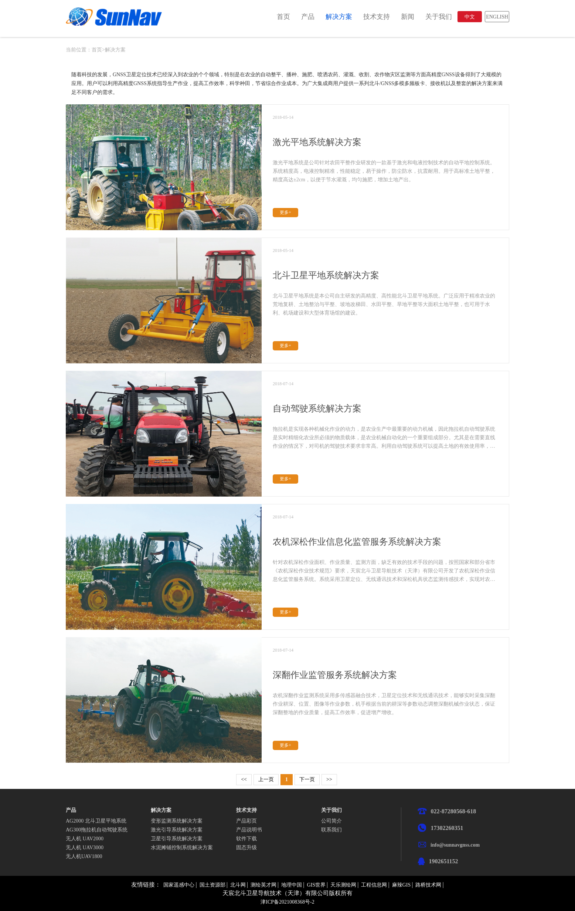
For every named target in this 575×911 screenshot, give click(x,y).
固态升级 (246, 847)
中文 (470, 17)
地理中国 (291, 885)
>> (329, 779)
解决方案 (339, 16)
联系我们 (331, 830)
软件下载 (246, 838)
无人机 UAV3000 (84, 847)
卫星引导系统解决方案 (177, 838)
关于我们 (438, 16)
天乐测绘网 (343, 885)
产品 (307, 16)
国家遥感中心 (178, 885)
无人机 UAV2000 (84, 838)
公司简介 (331, 821)
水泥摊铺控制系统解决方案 (182, 847)
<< (244, 779)
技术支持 (376, 16)
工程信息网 (374, 885)
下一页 (307, 779)
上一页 (266, 779)
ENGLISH (497, 17)
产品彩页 (246, 821)
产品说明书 (249, 830)
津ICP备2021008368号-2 (287, 902)
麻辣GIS (401, 885)
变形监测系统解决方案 (177, 821)
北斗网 (238, 885)
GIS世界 (316, 885)
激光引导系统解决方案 (177, 830)
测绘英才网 (263, 885)
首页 (283, 16)
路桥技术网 (428, 885)
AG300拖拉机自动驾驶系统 (96, 830)
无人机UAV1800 (84, 856)
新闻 (407, 16)
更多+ (285, 212)
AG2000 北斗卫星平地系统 (96, 821)
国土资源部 (212, 885)
